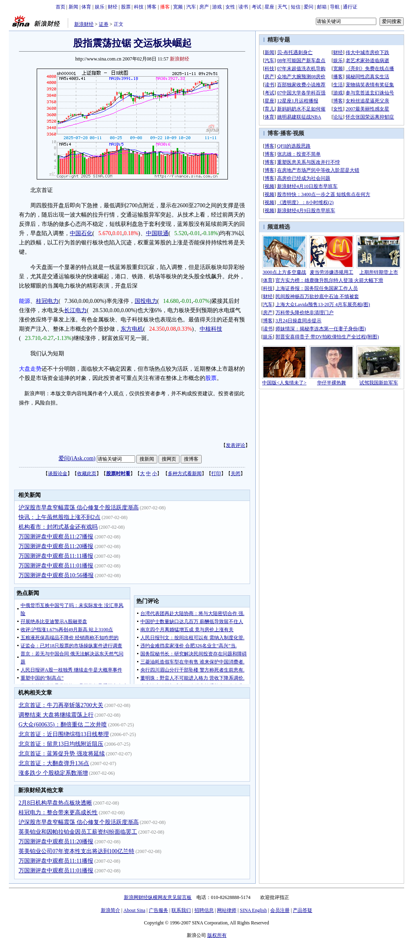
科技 (139, 7)
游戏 (217, 7)
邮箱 (322, 7)
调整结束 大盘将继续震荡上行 (56, 715)
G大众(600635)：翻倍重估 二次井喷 (63, 725)
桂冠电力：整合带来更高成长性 (58, 812)
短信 (295, 7)
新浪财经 (84, 24)
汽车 (191, 7)
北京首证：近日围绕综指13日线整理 (64, 734)
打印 (216, 473)
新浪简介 (110, 910)
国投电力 (146, 301)
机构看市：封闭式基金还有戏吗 (58, 527)
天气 (282, 7)
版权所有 (217, 935)
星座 (269, 7)
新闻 (73, 7)
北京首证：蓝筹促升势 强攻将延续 (62, 754)
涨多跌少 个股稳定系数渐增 (53, 773)
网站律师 (226, 910)
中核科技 (211, 329)
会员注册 (280, 910)
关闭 (235, 473)
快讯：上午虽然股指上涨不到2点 (59, 517)
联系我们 (181, 910)
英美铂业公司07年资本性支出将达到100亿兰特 (76, 851)
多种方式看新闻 (185, 473)
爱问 (308, 7)
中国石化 (81, 233)
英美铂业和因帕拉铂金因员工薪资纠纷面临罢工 (78, 832)
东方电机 (132, 329)
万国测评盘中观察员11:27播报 (56, 537)
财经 (112, 7)
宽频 (178, 7)
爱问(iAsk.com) (76, 458)
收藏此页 (86, 473)
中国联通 (157, 233)
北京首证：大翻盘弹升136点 (54, 763)
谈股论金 (57, 473)
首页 (60, 7)
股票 (126, 7)
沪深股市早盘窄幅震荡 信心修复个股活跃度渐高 (79, 508)
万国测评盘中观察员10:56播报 (56, 575)
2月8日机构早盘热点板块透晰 (55, 803)
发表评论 (235, 445)
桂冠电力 (47, 301)
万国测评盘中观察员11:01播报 (56, 566)
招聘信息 (204, 910)
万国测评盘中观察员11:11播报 (56, 556)
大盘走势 (30, 369)
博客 (151, 7)
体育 (86, 7)
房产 (204, 7)
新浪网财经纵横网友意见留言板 (158, 897)
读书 (243, 7)
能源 (24, 301)
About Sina (134, 910)
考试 (256, 7)
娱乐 (99, 7)
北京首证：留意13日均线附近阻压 (61, 744)
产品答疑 (302, 910)
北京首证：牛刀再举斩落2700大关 (61, 705)
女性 (230, 7)
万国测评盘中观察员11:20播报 (56, 546)
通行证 (350, 7)
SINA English (253, 910)
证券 (103, 24)
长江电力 (75, 310)
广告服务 (158, 910)
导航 (335, 7)
